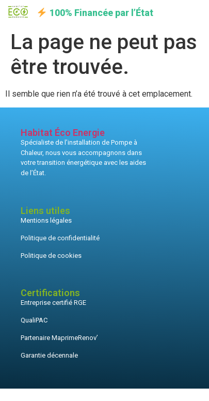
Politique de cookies (51, 255)
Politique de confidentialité (60, 238)
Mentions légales (46, 220)
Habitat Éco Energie (63, 132)
